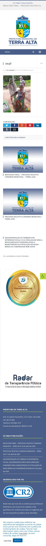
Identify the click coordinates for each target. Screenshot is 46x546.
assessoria (20, 507)
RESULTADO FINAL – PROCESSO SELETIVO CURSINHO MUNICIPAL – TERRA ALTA (23, 6)
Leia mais (23, 533)
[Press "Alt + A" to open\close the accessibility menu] (43, 276)
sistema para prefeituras (33, 504)
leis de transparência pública (14, 513)
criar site (18, 504)
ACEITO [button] (18, 540)
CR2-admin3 (10, 70)
